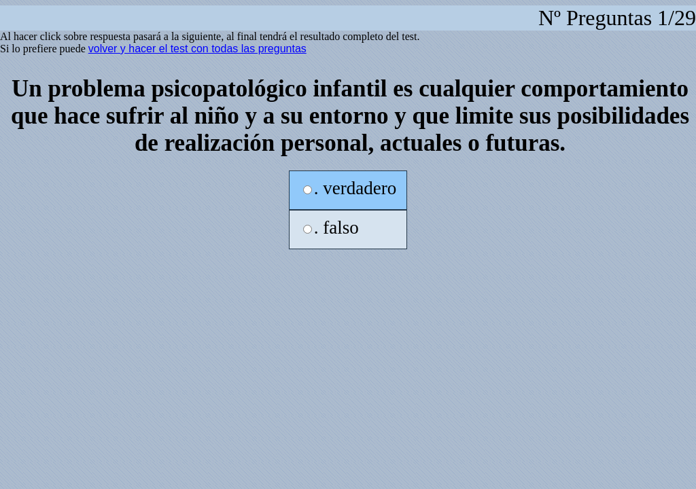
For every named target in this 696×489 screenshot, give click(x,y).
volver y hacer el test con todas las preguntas (197, 48)
